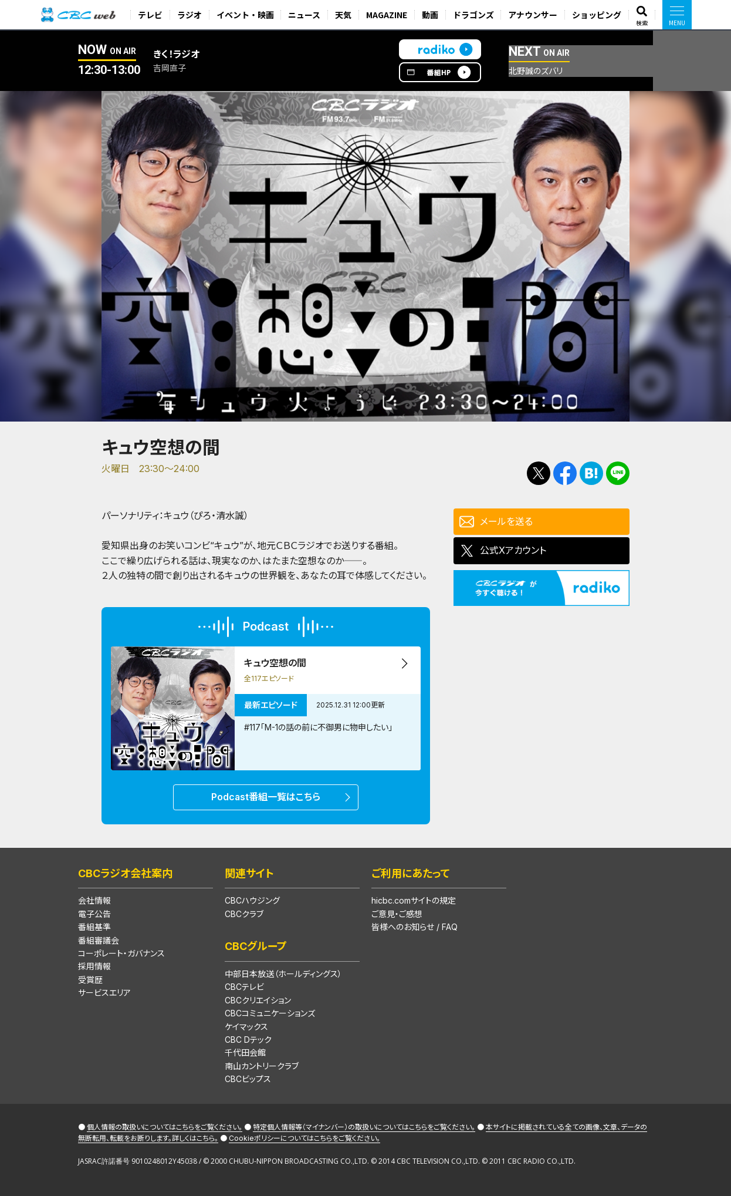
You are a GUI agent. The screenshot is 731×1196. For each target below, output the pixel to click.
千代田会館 (245, 1052)
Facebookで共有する (565, 473)
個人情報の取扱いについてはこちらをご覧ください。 (164, 1127)
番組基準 (94, 927)
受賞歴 (90, 980)
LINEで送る (618, 473)
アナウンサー (532, 15)
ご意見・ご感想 (396, 914)
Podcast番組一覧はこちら (265, 797)
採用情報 (94, 966)
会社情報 (94, 900)
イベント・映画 (245, 15)
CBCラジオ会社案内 (125, 873)
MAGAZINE (386, 15)
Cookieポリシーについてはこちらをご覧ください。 (304, 1138)
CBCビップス (248, 1079)
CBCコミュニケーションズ (270, 1013)
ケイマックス (246, 1027)
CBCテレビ (244, 987)
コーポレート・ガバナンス (121, 953)
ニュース (304, 15)
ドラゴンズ (473, 15)
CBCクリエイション (258, 1000)
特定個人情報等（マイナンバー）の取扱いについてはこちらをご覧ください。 (364, 1127)
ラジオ (189, 15)
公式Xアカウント (513, 550)
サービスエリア (104, 993)
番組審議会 (98, 940)
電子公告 (94, 914)
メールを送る (506, 521)
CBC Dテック (248, 1040)
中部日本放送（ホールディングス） (283, 974)
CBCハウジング (252, 900)
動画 (430, 15)
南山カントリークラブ (262, 1066)
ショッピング (596, 15)
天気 (343, 15)
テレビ (150, 15)
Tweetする (538, 473)
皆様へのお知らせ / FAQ (414, 927)
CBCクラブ (244, 914)
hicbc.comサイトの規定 (413, 900)
